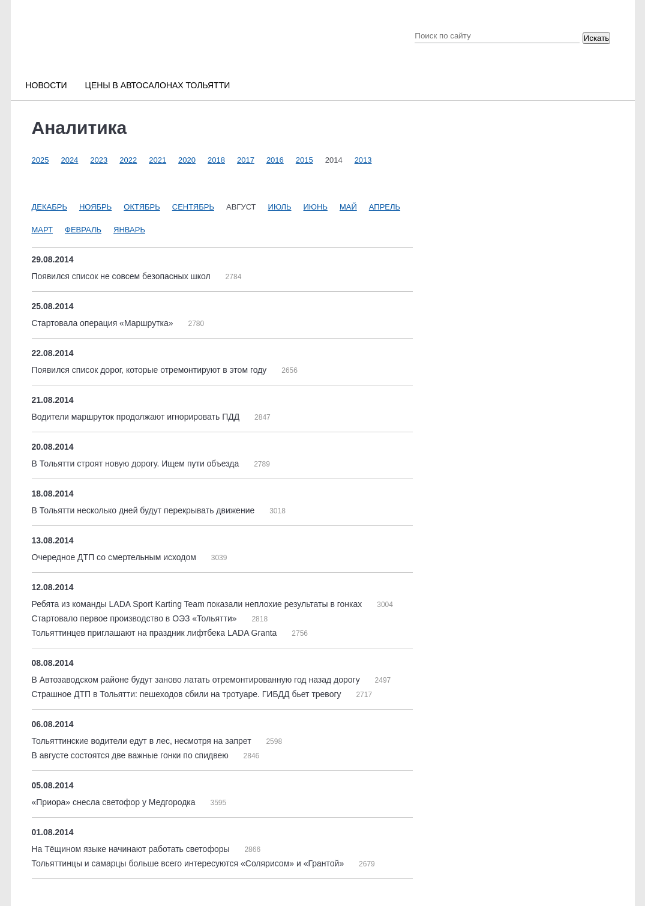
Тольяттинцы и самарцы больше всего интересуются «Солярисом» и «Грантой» (189, 863)
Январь (129, 229)
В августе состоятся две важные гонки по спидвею (131, 755)
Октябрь (142, 206)
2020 (187, 160)
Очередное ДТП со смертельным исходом (115, 557)
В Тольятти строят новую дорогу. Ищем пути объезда (137, 463)
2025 (40, 160)
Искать (597, 38)
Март (42, 229)
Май (348, 206)
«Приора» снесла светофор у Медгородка (115, 802)
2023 (98, 160)
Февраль (83, 229)
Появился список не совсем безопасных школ (122, 276)
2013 (363, 160)
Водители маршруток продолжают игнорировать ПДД (137, 416)
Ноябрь (95, 206)
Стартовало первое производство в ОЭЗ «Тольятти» (135, 618)
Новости (46, 85)
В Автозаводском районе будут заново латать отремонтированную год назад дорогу (197, 679)
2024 (69, 160)
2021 (157, 160)
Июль (280, 206)
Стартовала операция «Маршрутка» (104, 323)
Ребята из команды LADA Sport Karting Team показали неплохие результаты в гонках (198, 604)
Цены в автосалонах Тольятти (157, 85)
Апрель (384, 206)
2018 (216, 160)
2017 (245, 160)
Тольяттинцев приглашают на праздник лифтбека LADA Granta (156, 633)
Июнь (316, 206)
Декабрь (49, 206)
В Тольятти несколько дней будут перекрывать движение (144, 510)
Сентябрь (193, 206)
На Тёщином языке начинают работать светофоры (132, 849)
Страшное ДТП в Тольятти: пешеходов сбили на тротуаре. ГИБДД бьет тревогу (188, 694)
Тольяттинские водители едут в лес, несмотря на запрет (143, 741)
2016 (275, 160)
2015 (304, 160)
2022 (128, 160)
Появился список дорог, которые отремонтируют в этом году (150, 370)
